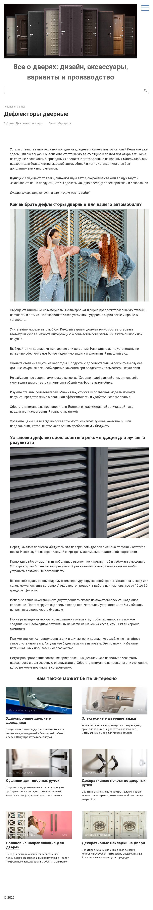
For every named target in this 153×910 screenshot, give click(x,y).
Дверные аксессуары (29, 123)
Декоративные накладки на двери (113, 843)
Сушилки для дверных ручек (32, 780)
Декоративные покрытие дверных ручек (114, 782)
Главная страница (15, 106)
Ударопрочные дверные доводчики (28, 720)
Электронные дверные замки (109, 718)
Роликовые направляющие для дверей (35, 845)
